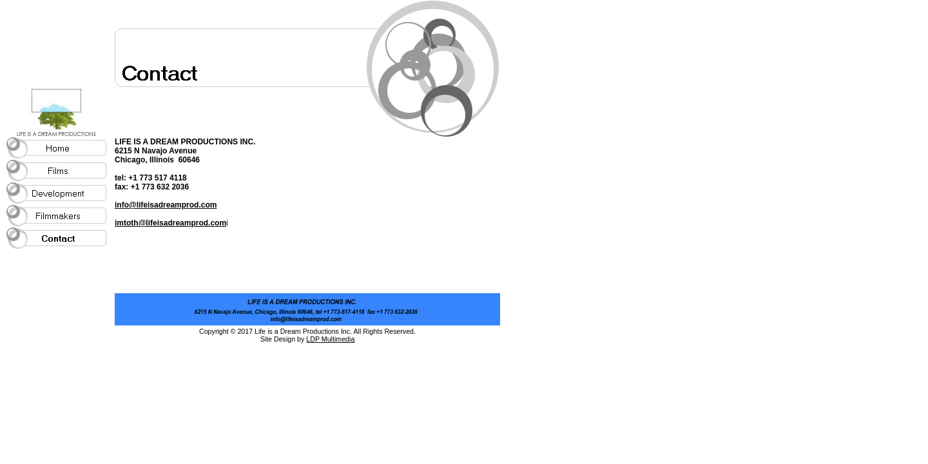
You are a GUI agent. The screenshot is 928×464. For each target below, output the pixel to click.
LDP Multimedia (330, 339)
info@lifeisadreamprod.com (166, 204)
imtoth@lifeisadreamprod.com (170, 222)
